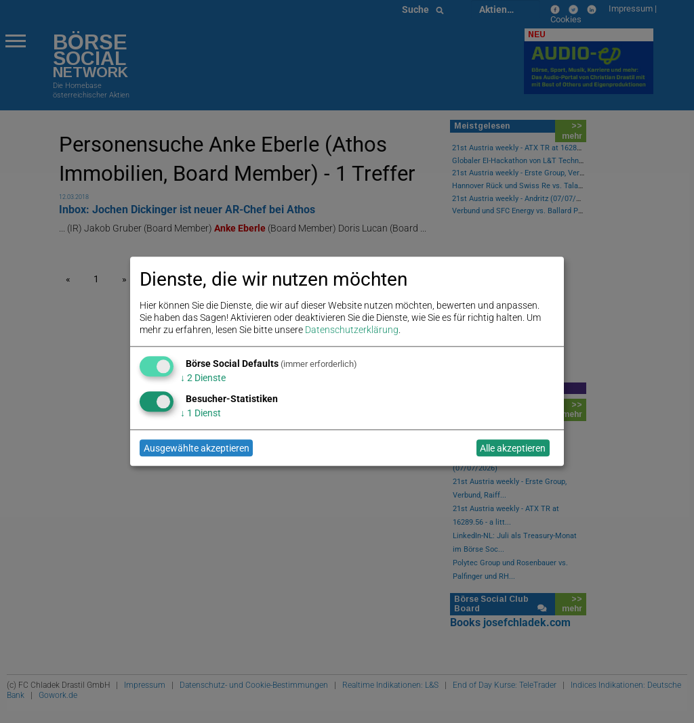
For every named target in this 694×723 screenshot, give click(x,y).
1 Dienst (200, 413)
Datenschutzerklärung (352, 330)
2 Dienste (203, 377)
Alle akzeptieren (513, 448)
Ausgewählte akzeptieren (196, 448)
